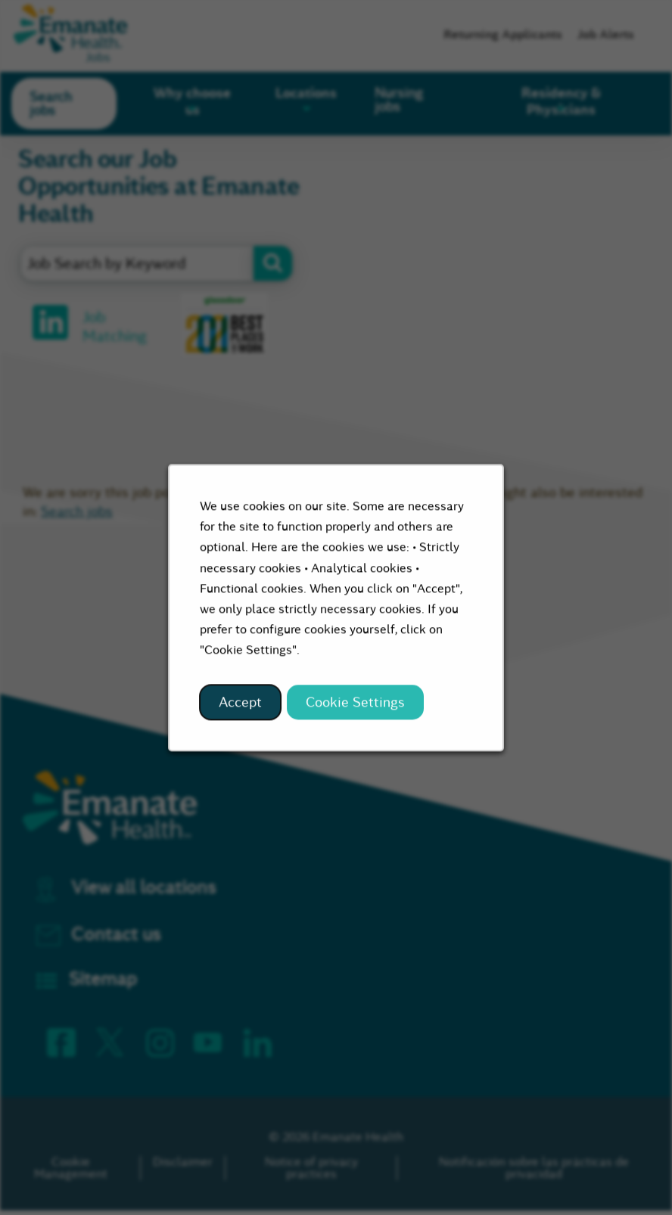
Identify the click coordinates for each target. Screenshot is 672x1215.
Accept (245, 710)
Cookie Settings (354, 710)
